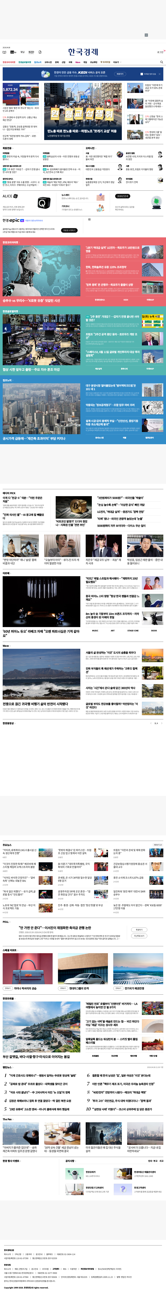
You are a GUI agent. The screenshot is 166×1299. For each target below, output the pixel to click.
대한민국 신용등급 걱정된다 (98, 169)
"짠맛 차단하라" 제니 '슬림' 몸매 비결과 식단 (19, 561)
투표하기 (139, 929)
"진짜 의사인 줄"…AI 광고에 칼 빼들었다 (23, 516)
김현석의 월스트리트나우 (12, 166)
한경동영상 (8, 723)
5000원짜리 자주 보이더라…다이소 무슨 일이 (121, 526)
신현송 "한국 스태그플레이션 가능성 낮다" (154, 119)
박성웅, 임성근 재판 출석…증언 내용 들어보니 (145, 561)
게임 (85, 62)
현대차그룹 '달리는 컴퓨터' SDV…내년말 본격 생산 (153, 134)
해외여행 (133, 1056)
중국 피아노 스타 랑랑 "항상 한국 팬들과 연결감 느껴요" (112, 598)
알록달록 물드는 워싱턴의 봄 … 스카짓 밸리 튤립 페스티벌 (111, 1041)
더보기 (116, 62)
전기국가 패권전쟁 (128, 988)
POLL (6, 921)
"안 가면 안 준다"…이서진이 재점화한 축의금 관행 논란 (55, 927)
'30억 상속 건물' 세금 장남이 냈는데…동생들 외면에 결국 (61, 1149)
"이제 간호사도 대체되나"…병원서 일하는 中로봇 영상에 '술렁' (42, 1075)
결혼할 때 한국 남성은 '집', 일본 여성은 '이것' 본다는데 (121, 1075)
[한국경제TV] (13, 52)
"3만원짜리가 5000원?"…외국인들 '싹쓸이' (120, 498)
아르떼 (6, 573)
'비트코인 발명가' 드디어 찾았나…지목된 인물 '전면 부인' (71, 523)
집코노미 (37, 62)
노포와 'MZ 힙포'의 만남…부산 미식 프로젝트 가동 (19, 906)
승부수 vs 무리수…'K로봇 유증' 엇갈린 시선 (31, 300)
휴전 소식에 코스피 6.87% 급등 (128, 877)
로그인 (160, 52)
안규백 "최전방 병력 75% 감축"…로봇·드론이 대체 (20, 137)
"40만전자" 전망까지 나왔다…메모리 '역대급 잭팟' (119, 1092)
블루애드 (49, 1254)
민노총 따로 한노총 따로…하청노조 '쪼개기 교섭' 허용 (81, 131)
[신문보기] (4, 52)
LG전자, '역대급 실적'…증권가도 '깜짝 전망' (120, 512)
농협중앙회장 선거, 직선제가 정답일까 (100, 183)
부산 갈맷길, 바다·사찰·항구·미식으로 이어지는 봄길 (36, 1057)
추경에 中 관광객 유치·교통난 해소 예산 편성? (20, 119)
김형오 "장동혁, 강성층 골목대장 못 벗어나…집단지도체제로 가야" (20, 128)
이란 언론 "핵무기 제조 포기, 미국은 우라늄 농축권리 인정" (123, 1084)
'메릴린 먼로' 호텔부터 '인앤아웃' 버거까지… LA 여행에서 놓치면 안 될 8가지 (111, 1005)
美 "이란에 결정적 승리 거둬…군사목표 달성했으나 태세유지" (154, 105)
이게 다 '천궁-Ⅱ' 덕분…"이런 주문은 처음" (22, 499)
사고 (161, 1160)
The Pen (7, 1119)
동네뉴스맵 (99, 437)
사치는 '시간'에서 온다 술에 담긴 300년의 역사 (110, 688)
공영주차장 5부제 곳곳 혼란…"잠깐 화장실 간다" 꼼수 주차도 (74, 893)
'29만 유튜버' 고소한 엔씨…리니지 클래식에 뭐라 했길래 (39, 1109)
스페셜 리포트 (9, 950)
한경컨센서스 (100, 299)
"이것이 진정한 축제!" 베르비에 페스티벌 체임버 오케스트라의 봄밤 (19, 865)
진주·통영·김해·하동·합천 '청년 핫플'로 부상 (80, 905)
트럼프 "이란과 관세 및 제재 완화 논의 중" (129, 851)
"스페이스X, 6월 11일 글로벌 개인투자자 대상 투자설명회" (112, 353)
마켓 (150, 299)
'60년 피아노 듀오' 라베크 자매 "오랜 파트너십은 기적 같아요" (41, 633)
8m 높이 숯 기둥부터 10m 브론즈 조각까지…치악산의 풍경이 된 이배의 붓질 (112, 615)
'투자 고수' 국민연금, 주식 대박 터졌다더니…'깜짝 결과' (121, 1101)
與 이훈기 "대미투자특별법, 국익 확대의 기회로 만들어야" (74, 865)
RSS (64, 1269)
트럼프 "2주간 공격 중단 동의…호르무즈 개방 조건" (111, 336)
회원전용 (7, 148)
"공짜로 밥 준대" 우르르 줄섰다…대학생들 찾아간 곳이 (38, 1084)
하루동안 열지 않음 (150, 74)
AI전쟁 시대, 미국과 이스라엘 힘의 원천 (139, 158)
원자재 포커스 (48, 166)
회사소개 (7, 1254)
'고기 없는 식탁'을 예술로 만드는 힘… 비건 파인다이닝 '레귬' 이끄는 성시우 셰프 (112, 1023)
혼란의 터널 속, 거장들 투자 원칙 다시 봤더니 (21, 158)
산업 (63, 62)
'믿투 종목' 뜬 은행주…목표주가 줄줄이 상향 (109, 284)
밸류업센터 (149, 437)
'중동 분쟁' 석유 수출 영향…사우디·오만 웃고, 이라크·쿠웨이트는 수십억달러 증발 (21, 184)
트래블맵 (95, 1056)
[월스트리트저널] (22, 52)
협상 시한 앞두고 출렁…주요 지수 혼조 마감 (31, 369)
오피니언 (48, 62)
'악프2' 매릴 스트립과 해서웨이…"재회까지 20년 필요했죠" (112, 580)
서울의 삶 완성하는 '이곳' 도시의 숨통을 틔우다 (111, 653)
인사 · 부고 (152, 1160)
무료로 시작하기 (69, 230)
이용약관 (73, 1269)
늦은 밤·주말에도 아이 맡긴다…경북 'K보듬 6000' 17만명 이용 (137, 906)
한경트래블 (8, 998)
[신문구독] (40, 52)
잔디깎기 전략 (132, 182)
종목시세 (124, 368)
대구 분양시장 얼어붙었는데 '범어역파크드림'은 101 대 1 (111, 387)
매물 (124, 437)
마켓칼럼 (6, 153)
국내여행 (114, 1056)
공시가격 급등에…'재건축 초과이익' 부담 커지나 (34, 438)
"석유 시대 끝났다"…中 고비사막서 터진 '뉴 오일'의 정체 (39, 1092)
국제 (70, 62)
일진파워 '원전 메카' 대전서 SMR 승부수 (129, 893)
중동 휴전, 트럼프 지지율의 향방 (139, 169)
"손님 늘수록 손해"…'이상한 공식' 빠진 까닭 (121, 505)
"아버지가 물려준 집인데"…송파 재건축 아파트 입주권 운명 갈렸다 (20, 1149)
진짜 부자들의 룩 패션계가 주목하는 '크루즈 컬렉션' (111, 670)
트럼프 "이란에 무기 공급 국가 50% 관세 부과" (153, 87)
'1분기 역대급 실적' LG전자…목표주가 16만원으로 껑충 (112, 249)
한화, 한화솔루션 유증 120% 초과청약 (106, 267)
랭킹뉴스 (7, 1067)
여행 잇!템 (153, 1056)
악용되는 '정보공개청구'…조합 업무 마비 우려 (110, 405)
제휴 (16, 1269)
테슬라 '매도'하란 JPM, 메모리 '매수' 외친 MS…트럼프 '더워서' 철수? (60, 183)
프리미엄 (106, 62)
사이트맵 (45, 1269)
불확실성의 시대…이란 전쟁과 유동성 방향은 (61, 158)
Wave (77, 62)
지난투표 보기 (139, 935)
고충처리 (28, 1254)
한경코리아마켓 (9, 62)
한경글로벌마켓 (24, 62)
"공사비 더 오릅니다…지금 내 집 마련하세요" (144, 1149)
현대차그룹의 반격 (73, 988)
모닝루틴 (93, 62)
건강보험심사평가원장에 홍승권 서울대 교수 (130, 865)
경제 (57, 62)
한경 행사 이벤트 (11, 1161)
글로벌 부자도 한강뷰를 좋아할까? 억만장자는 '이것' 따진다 (112, 705)
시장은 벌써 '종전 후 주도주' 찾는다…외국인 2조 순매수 (21, 109)
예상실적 (98, 368)
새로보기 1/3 (158, 845)
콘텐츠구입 (23, 1269)
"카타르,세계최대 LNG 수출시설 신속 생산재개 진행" (20, 851)
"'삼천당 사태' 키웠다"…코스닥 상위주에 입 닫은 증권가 (122, 1109)
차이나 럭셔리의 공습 (19, 988)
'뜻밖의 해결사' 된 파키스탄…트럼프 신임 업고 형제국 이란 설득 (74, 851)
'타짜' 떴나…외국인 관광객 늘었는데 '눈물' (120, 519)
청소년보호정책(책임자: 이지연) (109, 1269)
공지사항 (69, 1161)
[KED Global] (31, 52)
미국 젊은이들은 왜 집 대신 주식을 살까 (103, 1149)
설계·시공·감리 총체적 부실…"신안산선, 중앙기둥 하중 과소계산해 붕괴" (112, 422)
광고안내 (39, 1254)
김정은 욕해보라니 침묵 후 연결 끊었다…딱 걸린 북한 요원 (40, 1101)
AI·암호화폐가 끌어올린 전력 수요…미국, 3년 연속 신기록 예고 (61, 171)
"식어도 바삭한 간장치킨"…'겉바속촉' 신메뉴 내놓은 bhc (19, 879)
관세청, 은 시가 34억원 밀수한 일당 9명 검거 (75, 879)
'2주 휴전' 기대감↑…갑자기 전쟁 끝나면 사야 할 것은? (21, 171)
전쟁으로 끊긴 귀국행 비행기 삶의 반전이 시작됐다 (35, 704)
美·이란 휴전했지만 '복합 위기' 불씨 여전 (99, 158)
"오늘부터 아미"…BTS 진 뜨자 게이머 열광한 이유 (61, 561)
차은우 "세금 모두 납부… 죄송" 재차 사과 (103, 561)
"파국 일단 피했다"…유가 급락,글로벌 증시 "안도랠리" (19, 893)
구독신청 (18, 1254)
